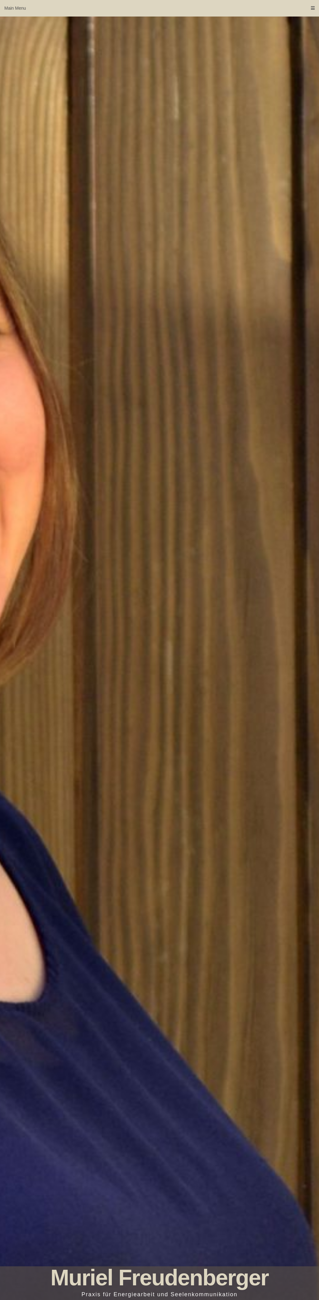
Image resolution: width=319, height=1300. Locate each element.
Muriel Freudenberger (159, 1277)
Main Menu (159, 8)
